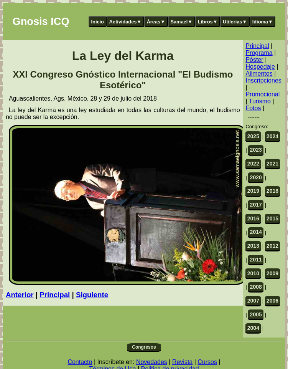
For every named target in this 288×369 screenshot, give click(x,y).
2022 (253, 164)
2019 (253, 191)
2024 (272, 136)
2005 (256, 314)
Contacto (79, 362)
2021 (272, 164)
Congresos (144, 347)
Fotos (253, 108)
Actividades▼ (125, 22)
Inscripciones (263, 80)
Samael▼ (181, 22)
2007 (253, 301)
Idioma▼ (262, 22)
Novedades (151, 362)
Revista (182, 362)
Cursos (207, 362)
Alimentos (258, 73)
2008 (256, 287)
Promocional (262, 94)
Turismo (260, 101)
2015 (272, 218)
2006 (272, 301)
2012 (272, 246)
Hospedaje (260, 66)
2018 (272, 191)
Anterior (20, 295)
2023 (256, 150)
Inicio (97, 22)
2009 (272, 273)
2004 (253, 328)
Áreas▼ (156, 22)
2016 (253, 218)
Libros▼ (208, 22)
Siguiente (92, 295)
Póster (254, 59)
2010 (253, 273)
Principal (54, 295)
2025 (253, 136)
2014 (256, 232)
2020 (256, 177)
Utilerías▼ (235, 22)
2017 (256, 205)
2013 (253, 246)
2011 (256, 259)
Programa (258, 53)
